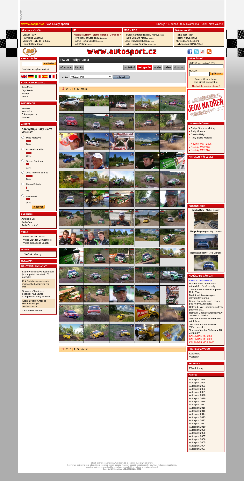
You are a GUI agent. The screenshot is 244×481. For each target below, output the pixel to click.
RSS (134, 30)
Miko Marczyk (33, 137)
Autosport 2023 (197, 385)
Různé (25, 96)
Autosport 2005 (197, 442)
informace (66, 67)
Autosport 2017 (197, 404)
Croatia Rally (29, 34)
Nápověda (27, 111)
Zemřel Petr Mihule (32, 310)
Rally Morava (198, 131)
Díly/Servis (27, 90)
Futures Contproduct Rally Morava (144, 34)
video (167, 67)
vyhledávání (29, 58)
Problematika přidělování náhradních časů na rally (202, 284)
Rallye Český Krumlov (141, 44)
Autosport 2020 (197, 395)
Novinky (26, 108)
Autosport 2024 (197, 382)
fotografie (144, 67)
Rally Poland (83, 44)
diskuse (178, 67)
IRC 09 (64, 59)
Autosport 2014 (197, 414)
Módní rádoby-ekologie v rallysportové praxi (202, 296)
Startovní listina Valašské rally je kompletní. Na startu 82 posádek (38, 274)
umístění (129, 67)
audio (157, 67)
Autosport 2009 (197, 429)
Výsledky (194, 356)
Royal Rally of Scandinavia (90, 38)
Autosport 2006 (197, 439)
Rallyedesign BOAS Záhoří (189, 44)
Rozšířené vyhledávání (35, 69)
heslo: (193, 70)
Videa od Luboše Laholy (36, 242)
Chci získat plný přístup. (206, 82)
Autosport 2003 (197, 448)
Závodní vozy (196, 368)
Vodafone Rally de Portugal (36, 41)
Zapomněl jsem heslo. (206, 79)
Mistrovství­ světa (31, 30)
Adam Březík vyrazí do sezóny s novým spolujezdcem (34, 303)
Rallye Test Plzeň (184, 34)
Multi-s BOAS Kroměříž (187, 41)
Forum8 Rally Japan (33, 44)
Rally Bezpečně (30, 225)
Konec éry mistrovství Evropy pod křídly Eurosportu (204, 302)
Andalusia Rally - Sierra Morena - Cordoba (96, 34)
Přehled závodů (199, 349)
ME (75, 30)
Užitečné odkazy (31, 254)
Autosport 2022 (197, 389)
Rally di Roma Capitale (88, 41)
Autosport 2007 (197, 436)
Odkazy (26, 249)
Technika (195, 363)
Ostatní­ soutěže (184, 30)
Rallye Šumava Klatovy (139, 38)
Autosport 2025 (197, 379)
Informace (28, 103)
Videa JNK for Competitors (37, 239)
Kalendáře (194, 353)
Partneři (27, 214)
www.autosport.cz (32, 23)
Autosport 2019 (197, 398)
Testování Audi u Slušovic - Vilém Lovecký (203, 325)
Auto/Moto (27, 87)
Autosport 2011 (197, 423)
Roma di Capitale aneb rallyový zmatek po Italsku (206, 314)
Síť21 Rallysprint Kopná (139, 41)
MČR (126, 30)
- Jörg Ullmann (206, 231)
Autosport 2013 (197, 417)
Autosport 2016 (197, 407)
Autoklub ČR (28, 218)
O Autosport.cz (29, 114)
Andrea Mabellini (35, 149)
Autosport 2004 (197, 445)
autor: (66, 77)
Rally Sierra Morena (201, 137)
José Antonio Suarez (37, 172)
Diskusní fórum (199, 123)
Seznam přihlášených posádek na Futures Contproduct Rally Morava (36, 294)
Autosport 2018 (197, 401)
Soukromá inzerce (33, 82)
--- (192, 140)
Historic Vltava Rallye (186, 38)
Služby (25, 93)
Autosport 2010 (197, 426)
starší (84, 88)
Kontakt (26, 117)
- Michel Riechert (206, 210)
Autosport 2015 (197, 410)
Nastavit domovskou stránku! (206, 86)
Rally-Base (27, 222)
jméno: (203, 63)
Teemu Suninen (34, 161)
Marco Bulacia (33, 184)
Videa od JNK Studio (34, 236)
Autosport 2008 (197, 432)
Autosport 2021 (197, 392)
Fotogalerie (197, 206)
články (79, 67)
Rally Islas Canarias (33, 38)
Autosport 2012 (197, 420)
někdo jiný (31, 196)
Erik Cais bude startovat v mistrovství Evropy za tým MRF (36, 284)
